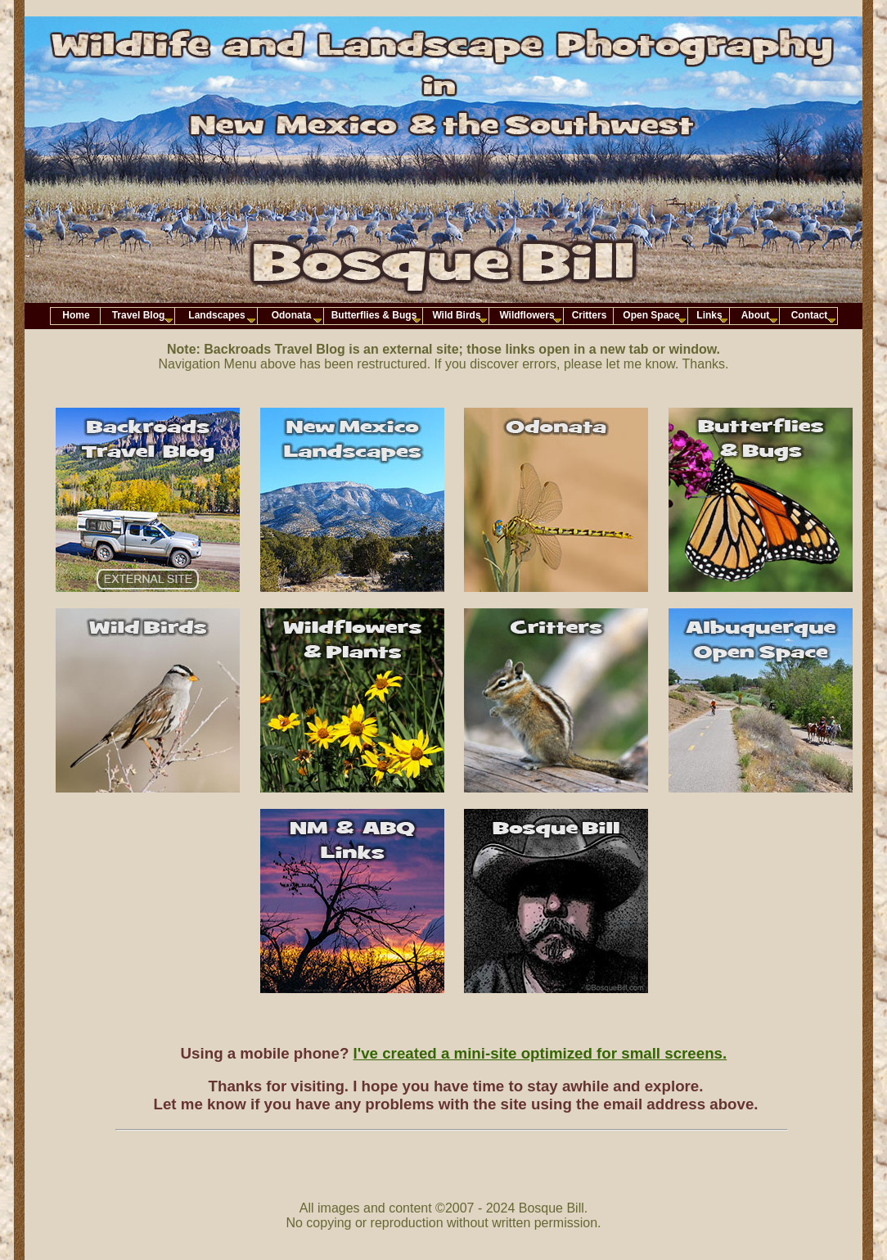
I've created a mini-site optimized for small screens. (540, 1053)
